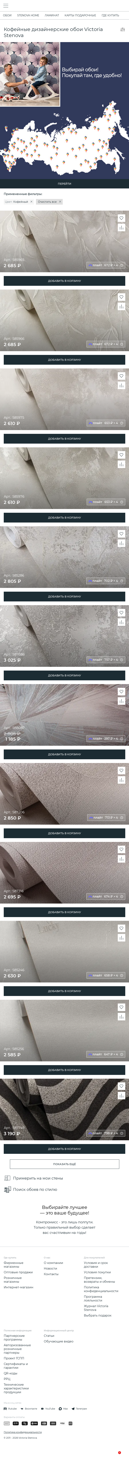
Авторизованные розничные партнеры (17, 1348)
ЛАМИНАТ (52, 15)
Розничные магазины (13, 1279)
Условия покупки (97, 1272)
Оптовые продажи (18, 1272)
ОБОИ (7, 15)
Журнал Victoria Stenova (96, 1308)
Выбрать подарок (97, 1315)
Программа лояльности (93, 1298)
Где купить (110, 15)
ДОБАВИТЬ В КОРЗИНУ (64, 281)
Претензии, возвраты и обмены (99, 1279)
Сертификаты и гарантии (16, 1366)
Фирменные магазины (13, 1264)
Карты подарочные (80, 15)
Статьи (49, 1336)
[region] (64, 202)
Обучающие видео (58, 1341)
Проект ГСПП (14, 1358)
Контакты (51, 1274)
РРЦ (7, 1379)
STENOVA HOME (28, 15)
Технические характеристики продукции (16, 1388)
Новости (50, 1268)
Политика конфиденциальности (101, 1289)
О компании (53, 1263)
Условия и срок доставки (96, 1264)
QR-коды (10, 1373)
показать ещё (64, 1164)
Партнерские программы (14, 1337)
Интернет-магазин (18, 1287)
